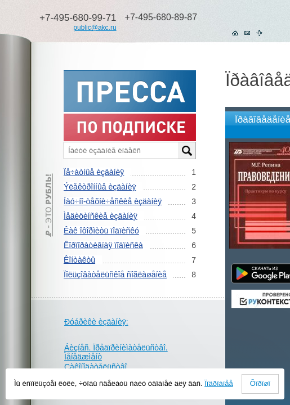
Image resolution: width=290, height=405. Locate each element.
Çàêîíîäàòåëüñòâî (95, 366)
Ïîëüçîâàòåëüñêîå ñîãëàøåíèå (115, 274)
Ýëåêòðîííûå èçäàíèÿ (100, 186)
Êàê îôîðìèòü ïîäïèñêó (101, 230)
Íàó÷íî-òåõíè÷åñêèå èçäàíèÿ (113, 201)
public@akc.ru (94, 28)
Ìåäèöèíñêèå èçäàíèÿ (100, 216)
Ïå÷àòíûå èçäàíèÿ (94, 172)
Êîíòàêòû (79, 259)
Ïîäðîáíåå (218, 383)
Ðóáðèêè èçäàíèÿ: (96, 321)
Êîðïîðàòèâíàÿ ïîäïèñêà (103, 245)
